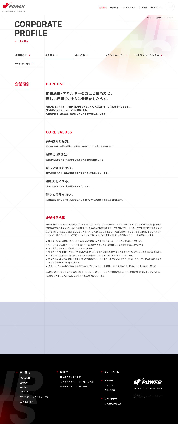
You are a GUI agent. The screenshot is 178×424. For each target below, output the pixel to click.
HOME (149, 18)
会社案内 (159, 18)
